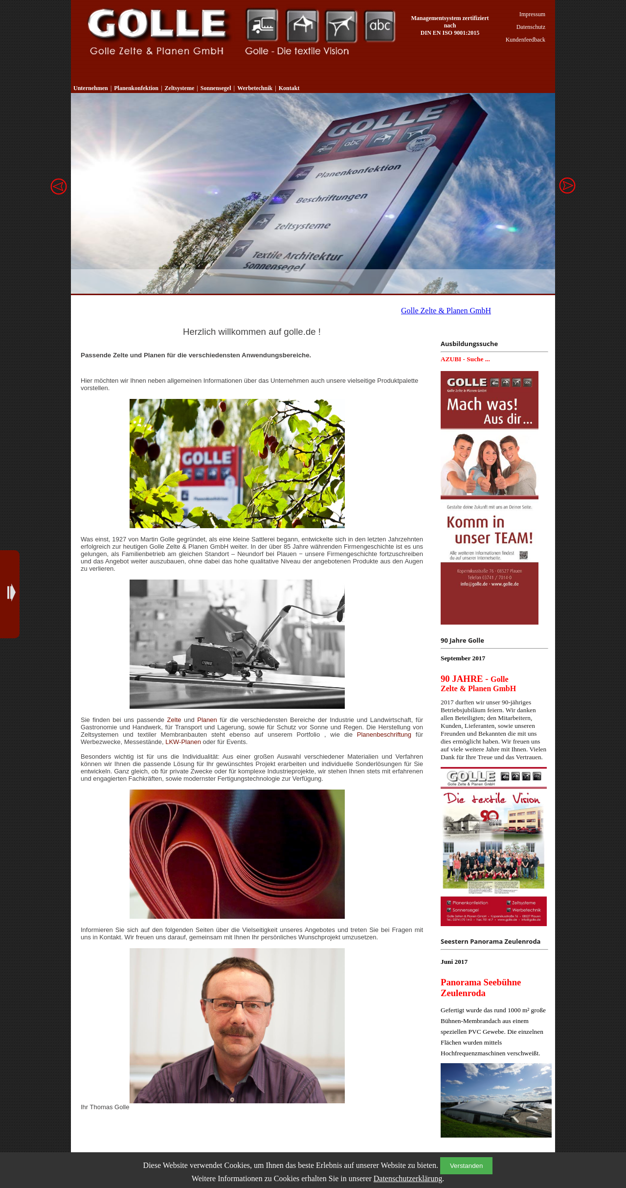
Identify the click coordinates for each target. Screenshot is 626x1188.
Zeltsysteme (302, 26)
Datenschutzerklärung (408, 1178)
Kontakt (289, 88)
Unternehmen (90, 88)
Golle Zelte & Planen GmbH (446, 310)
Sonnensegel (341, 26)
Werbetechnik (380, 26)
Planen (207, 719)
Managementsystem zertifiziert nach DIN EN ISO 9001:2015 (450, 25)
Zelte (174, 719)
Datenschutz (530, 26)
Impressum (532, 14)
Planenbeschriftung (386, 734)
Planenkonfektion (261, 26)
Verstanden (466, 1165)
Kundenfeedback (525, 39)
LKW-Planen (183, 741)
